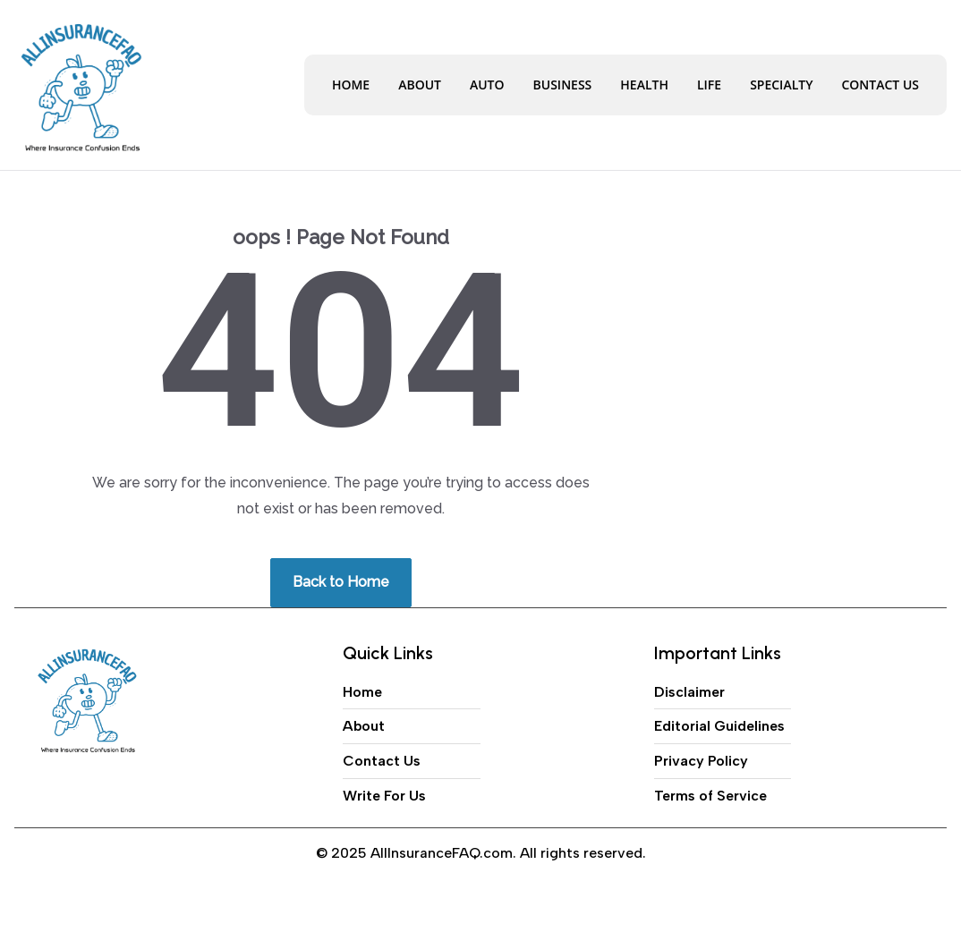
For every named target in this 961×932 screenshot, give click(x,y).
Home (351, 84)
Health (644, 84)
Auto (487, 84)
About (419, 84)
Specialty (781, 84)
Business (562, 84)
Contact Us (880, 84)
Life (709, 84)
